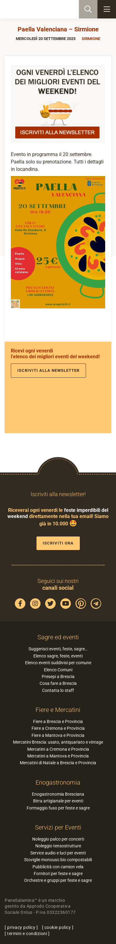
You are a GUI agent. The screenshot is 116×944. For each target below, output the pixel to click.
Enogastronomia (58, 782)
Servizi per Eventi (58, 827)
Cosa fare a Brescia (58, 683)
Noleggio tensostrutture (58, 845)
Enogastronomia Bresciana (58, 794)
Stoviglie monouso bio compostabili (58, 859)
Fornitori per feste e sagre (58, 873)
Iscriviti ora (58, 543)
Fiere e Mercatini (58, 709)
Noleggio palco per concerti (58, 839)
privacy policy (21, 927)
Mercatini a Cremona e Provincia (58, 749)
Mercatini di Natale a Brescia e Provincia (58, 762)
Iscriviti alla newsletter (48, 370)
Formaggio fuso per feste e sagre (58, 807)
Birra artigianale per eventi (58, 800)
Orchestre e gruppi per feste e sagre (58, 880)
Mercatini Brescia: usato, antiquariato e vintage (58, 742)
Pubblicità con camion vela (58, 866)
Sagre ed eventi (58, 637)
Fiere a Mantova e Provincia (58, 735)
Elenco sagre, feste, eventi (58, 655)
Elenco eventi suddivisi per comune (58, 662)
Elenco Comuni (58, 669)
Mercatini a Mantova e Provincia (58, 755)
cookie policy (58, 927)
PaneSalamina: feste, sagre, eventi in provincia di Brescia (35, 9)
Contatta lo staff (58, 690)
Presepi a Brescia (58, 676)
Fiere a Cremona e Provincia (58, 728)
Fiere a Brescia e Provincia (58, 721)
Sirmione (91, 38)
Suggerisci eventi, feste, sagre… (58, 648)
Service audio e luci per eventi (58, 852)
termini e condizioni (27, 933)
